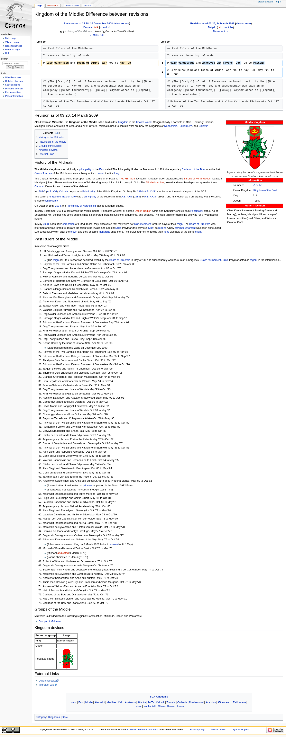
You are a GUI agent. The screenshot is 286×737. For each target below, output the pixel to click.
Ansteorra (130, 702)
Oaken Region (143, 211)
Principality (88, 191)
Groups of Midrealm (50, 621)
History (87, 5)
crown (73, 231)
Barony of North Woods (197, 178)
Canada (39, 186)
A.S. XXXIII (150, 196)
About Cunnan (218, 729)
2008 (46, 224)
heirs (166, 231)
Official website (47, 680)
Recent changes (13, 46)
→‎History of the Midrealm (78, 31)
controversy (51, 200)
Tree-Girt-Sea (127, 178)
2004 (58, 205)
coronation (68, 224)
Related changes (14, 81)
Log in (278, 1)
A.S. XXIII (126, 196)
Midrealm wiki (46, 684)
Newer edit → (221, 31)
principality (85, 169)
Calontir (203, 126)
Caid (120, 702)
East (101, 169)
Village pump (12, 42)
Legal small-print (240, 729)
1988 (137, 196)
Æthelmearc (224, 702)
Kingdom (123, 122)
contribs (105, 27)
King (150, 228)
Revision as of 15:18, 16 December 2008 (88, 23)
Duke (118, 228)
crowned (99, 173)
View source (72, 5)
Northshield (170, 126)
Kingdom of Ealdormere (62, 196)
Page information (14, 96)
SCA (136, 224)
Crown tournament (210, 260)
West (73, 702)
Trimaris (171, 702)
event (198, 231)
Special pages (12, 84)
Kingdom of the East (265, 190)
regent (162, 228)
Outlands (182, 702)
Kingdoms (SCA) (57, 717)
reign (180, 224)
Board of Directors (199, 224)
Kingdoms (162, 696)
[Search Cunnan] (15, 63)
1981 (40, 191)
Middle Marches (155, 182)
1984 (140, 191)
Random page (12, 49)
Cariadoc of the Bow (193, 169)
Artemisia (210, 702)
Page (39, 5)
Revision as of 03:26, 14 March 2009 (212, 23)
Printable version (13, 88)
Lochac (138, 706)
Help (7, 53)
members (145, 224)
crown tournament (185, 228)
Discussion (52, 5)
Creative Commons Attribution (142, 729)
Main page (10, 38)
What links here (13, 77)
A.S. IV (257, 185)
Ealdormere (185, 126)
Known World (143, 122)
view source (121, 23)
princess (87, 485)
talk (96, 27)
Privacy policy (197, 729)
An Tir (151, 702)
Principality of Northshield (81, 205)
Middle (89, 702)
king (116, 173)
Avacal (180, 706)
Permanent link (13, 92)
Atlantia (142, 702)
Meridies (111, 702)
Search (4, 58)
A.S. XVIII (150, 191)
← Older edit (97, 35)
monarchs (104, 231)
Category (41, 717)
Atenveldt (99, 702)
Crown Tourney (43, 173)
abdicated (63, 553)
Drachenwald (196, 702)
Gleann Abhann (166, 706)
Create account (265, 1)
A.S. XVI (52, 191)
